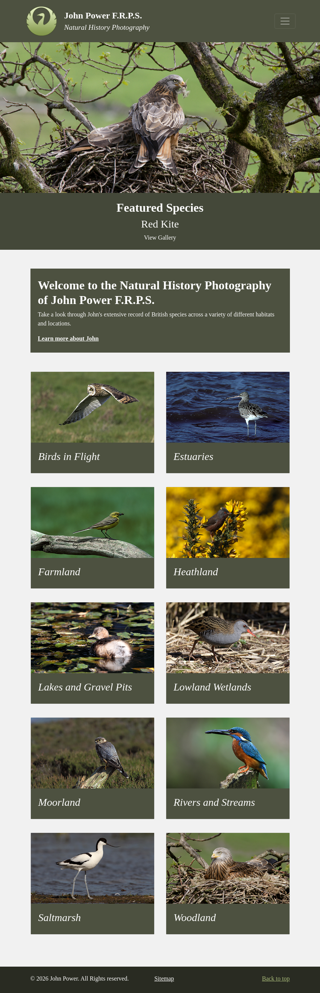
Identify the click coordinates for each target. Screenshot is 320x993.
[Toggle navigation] (285, 21)
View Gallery (160, 237)
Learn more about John (68, 338)
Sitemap (164, 978)
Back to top (276, 978)
